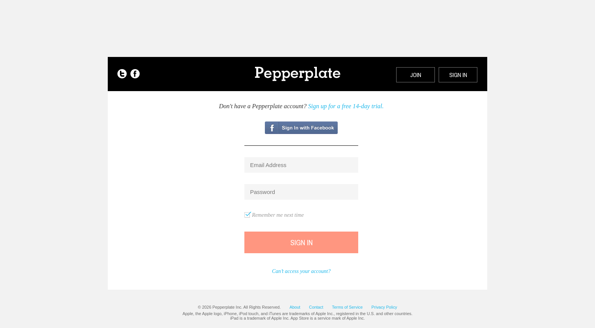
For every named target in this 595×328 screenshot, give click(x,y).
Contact (316, 307)
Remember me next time (278, 215)
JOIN (415, 75)
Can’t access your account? (301, 271)
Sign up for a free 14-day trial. (346, 106)
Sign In (301, 242)
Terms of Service (347, 307)
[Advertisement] (297, 25)
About (295, 307)
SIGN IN (458, 75)
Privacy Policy (384, 307)
